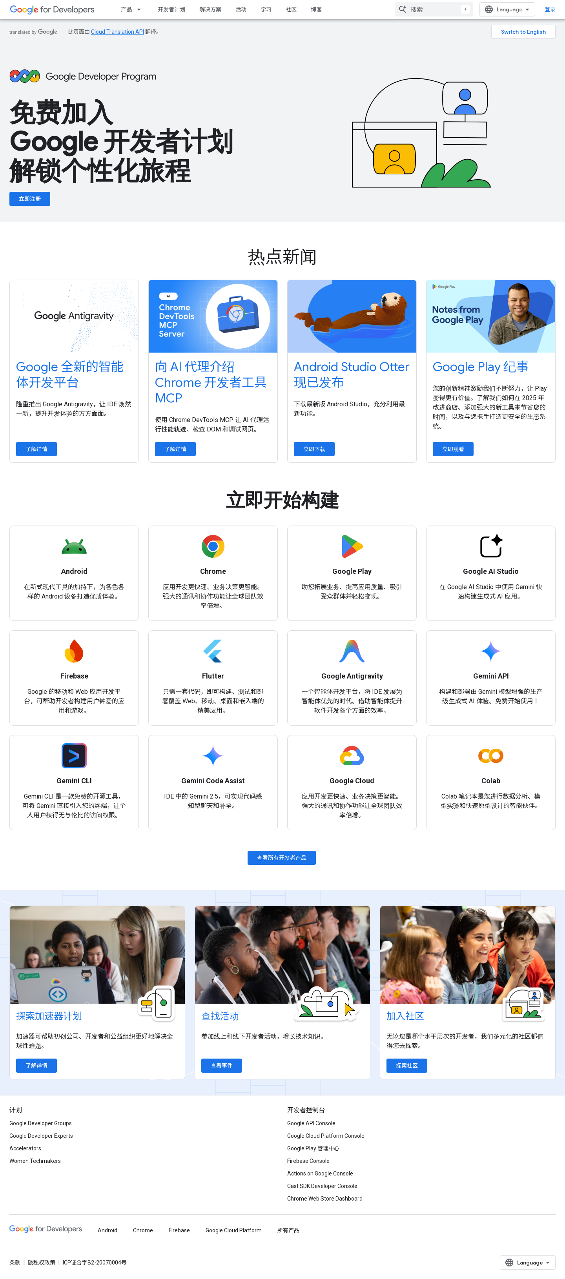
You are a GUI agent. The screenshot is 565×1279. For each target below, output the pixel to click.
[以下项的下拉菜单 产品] (141, 9)
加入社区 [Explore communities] (405, 1016)
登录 (550, 9)
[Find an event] (282, 955)
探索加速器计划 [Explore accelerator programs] (49, 1016)
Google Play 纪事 (481, 367)
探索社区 (407, 1065)
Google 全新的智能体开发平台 (70, 374)
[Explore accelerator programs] (97, 955)
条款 (14, 1262)
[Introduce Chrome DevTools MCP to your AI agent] (213, 316)
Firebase (179, 1230)
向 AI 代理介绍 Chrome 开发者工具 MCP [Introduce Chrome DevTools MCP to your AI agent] (211, 382)
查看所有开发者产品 (281, 857)
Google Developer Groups (40, 1123)
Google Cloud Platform (234, 1230)
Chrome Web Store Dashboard (325, 1198)
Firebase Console (308, 1161)
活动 (240, 9)
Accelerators (25, 1148)
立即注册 (30, 198)
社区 (291, 9)
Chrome (143, 1230)
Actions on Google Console (320, 1173)
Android (107, 1230)
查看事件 (222, 1065)
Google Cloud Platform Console (326, 1136)
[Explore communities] (467, 955)
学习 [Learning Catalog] (266, 9)
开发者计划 (171, 9)
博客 (316, 9)
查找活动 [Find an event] (220, 1016)
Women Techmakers (35, 1161)
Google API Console (311, 1123)
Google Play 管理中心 (313, 1148)
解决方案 (210, 9)
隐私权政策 (41, 1262)
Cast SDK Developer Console (322, 1186)
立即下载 (314, 449)
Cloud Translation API (117, 32)
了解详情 (36, 449)
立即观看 (453, 449)
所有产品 (288, 1230)
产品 (126, 9)
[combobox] (434, 9)
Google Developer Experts (41, 1136)
